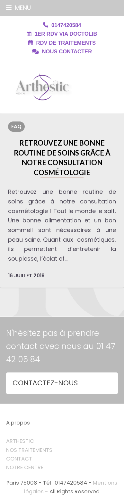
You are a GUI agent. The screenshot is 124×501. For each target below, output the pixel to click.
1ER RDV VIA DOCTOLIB (66, 34)
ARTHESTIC (20, 441)
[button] (18, 8)
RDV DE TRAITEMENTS (66, 43)
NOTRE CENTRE (24, 467)
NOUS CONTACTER (67, 52)
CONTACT (19, 458)
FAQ (16, 126)
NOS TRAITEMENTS (29, 450)
